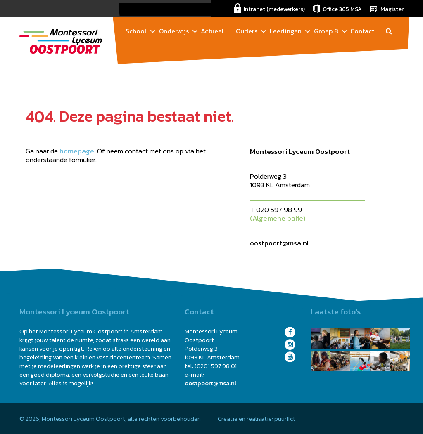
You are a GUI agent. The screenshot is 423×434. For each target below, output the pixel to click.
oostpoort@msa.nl (279, 243)
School (136, 31)
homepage (76, 151)
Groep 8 (326, 31)
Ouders (246, 31)
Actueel (212, 31)
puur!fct (284, 418)
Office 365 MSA (342, 9)
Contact (362, 31)
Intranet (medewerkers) (274, 9)
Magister (392, 9)
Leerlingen (286, 31)
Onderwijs (174, 31)
